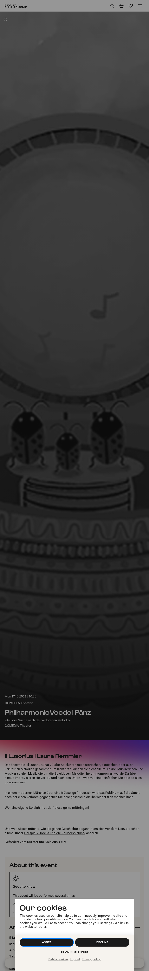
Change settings (74, 952)
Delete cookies (58, 959)
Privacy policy (91, 959)
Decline (102, 942)
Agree (46, 942)
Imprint (75, 959)
